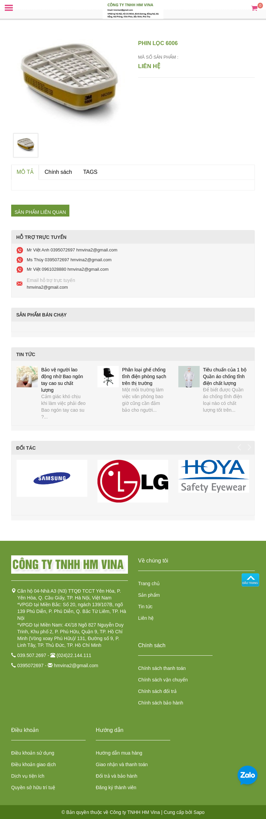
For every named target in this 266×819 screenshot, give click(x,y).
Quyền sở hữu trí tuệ (33, 787)
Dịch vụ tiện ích (27, 776)
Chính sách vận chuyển (163, 679)
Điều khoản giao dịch (33, 764)
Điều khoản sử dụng (32, 753)
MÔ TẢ (25, 172)
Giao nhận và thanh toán (122, 764)
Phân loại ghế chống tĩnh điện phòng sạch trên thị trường (144, 376)
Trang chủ (149, 583)
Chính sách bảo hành (160, 702)
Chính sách (58, 172)
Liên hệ (146, 618)
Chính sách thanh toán (162, 668)
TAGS (90, 172)
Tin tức (145, 606)
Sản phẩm (149, 595)
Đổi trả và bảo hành (116, 776)
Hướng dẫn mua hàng (119, 753)
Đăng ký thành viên (116, 787)
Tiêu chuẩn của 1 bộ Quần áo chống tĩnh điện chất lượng (224, 376)
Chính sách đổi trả (157, 691)
